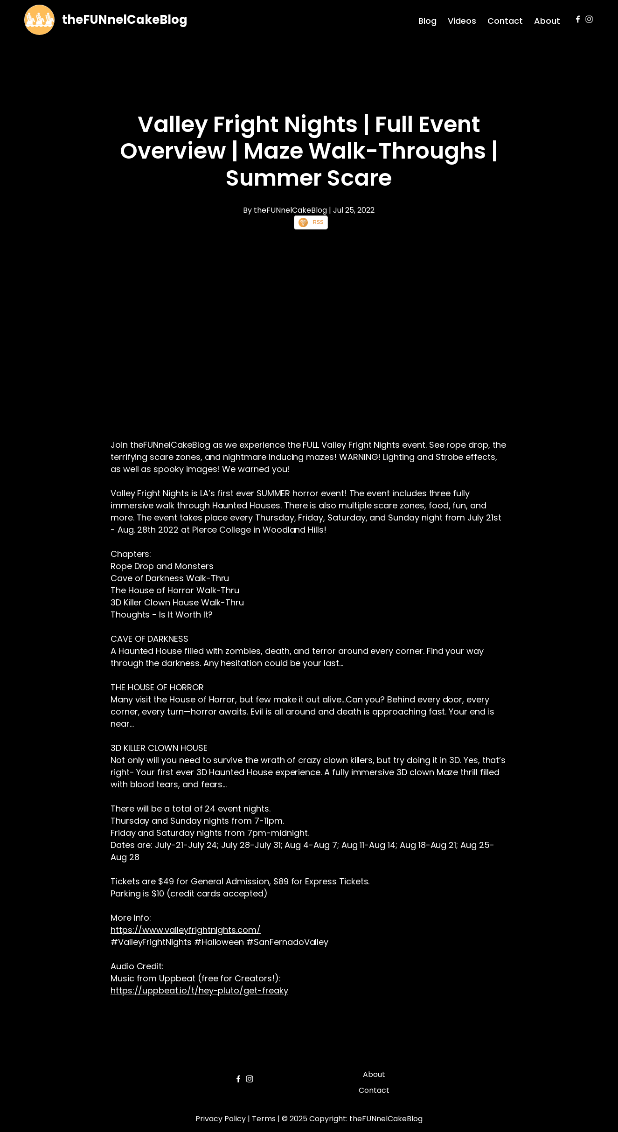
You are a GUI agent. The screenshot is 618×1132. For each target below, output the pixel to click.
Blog (427, 21)
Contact (505, 21)
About (547, 21)
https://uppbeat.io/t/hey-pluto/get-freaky (199, 990)
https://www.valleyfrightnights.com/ (186, 930)
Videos (462, 21)
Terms (264, 1118)
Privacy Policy (220, 1118)
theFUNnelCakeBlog (124, 19)
